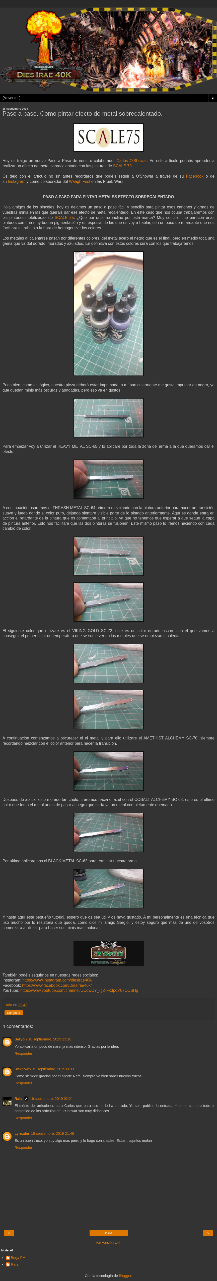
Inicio (108, 1233)
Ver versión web (108, 1243)
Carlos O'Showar (131, 161)
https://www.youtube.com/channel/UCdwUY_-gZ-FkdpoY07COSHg (79, 990)
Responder (23, 1053)
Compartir (13, 1013)
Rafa (18, 1099)
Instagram (16, 181)
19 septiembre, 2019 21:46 (52, 1134)
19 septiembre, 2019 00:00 (53, 1069)
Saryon (21, 1039)
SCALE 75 (122, 166)
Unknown (23, 1069)
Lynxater (22, 1134)
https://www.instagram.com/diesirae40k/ (57, 980)
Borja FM (18, 1258)
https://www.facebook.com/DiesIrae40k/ (57, 985)
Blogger (125, 1276)
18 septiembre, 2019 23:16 (49, 1039)
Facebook (194, 176)
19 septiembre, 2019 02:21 (51, 1099)
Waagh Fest (79, 181)
